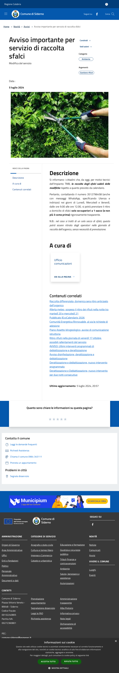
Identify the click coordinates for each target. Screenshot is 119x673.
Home (6, 26)
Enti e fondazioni (10, 560)
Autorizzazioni (67, 583)
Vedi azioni (86, 46)
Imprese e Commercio (41, 555)
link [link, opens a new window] (87, 655)
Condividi (86, 40)
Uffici (4, 555)
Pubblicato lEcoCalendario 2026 (67, 318)
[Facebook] (96, 14)
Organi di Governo (11, 545)
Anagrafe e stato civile (42, 545)
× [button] (116, 641)
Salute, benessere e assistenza (69, 576)
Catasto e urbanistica (41, 560)
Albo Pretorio (66, 608)
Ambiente (65, 568)
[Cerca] (113, 14)
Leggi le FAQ (37, 613)
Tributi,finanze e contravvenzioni (68, 561)
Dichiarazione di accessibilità (68, 626)
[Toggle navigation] (6, 13)
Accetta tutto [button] (48, 661)
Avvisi (27, 26)
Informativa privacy (69, 613)
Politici (5, 566)
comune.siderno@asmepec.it (16, 637)
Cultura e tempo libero (42, 550)
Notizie (92, 545)
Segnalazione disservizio (43, 608)
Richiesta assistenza (41, 618)
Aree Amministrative (12, 550)
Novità (17, 26)
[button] (59, 668)
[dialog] (59, 655)
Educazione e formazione (72, 544)
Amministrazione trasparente (68, 601)
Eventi (92, 575)
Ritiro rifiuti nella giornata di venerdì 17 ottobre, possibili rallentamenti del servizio (76, 340)
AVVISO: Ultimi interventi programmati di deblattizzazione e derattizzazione (72, 348)
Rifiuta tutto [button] (71, 661)
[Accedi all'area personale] (107, 4)
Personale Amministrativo (9, 573)
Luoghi (92, 570)
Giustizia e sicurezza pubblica (70, 552)
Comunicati (94, 550)
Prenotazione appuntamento (38, 601)
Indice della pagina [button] (20, 168)
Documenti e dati (10, 580)
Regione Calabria (12, 4)
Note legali (65, 618)
